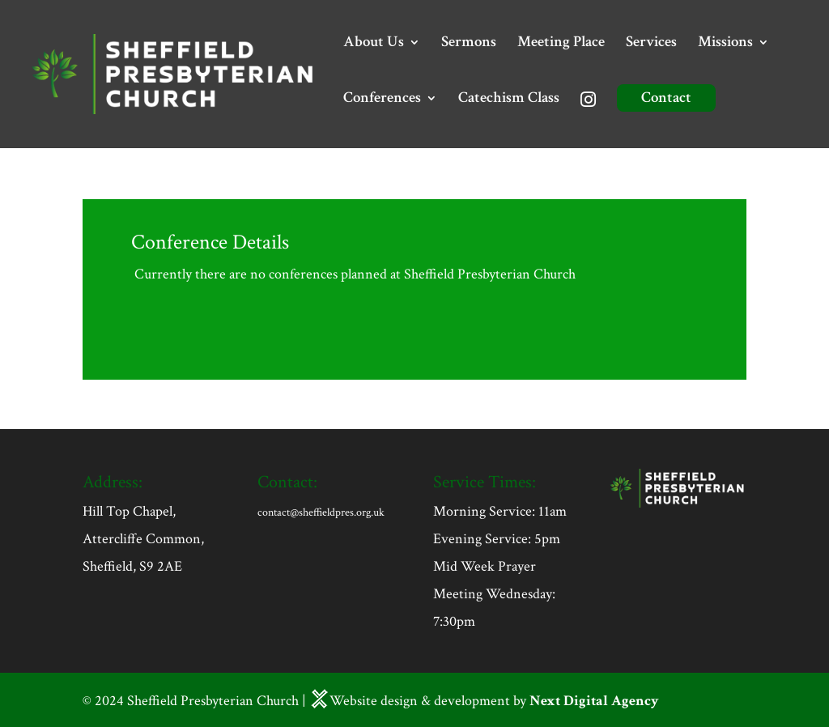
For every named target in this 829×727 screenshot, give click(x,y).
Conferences (382, 100)
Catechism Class (508, 100)
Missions (725, 44)
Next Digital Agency (594, 700)
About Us (373, 44)
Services (651, 44)
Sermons (468, 44)
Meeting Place (561, 44)
